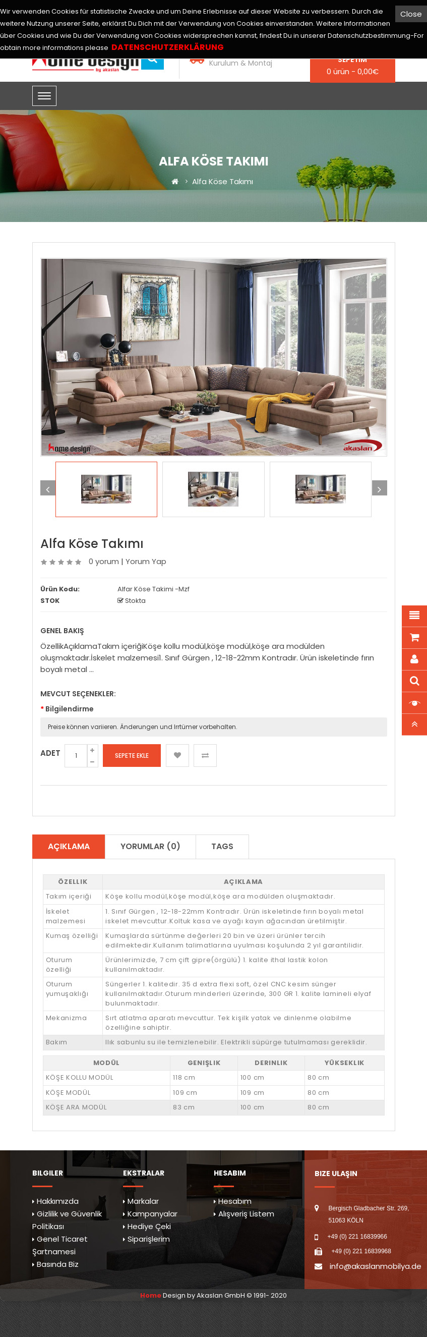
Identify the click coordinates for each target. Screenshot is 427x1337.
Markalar (143, 1201)
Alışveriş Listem (246, 1213)
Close (411, 14)
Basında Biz (58, 1264)
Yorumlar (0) (150, 846)
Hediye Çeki (149, 1226)
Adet (50, 753)
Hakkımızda (58, 1201)
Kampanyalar (152, 1213)
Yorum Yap (146, 561)
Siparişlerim (149, 1239)
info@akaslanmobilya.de (375, 1266)
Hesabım (235, 1201)
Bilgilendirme (69, 709)
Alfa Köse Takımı (222, 181)
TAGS (222, 846)
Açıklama (69, 846)
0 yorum (104, 561)
